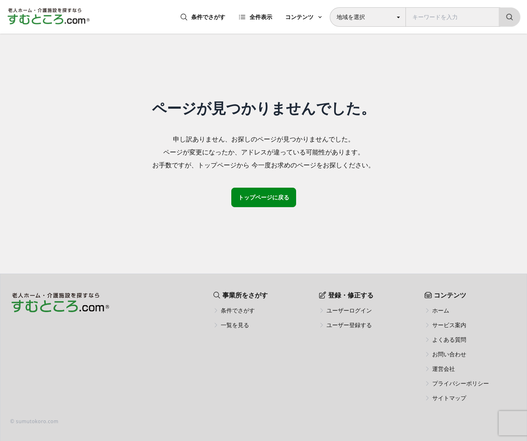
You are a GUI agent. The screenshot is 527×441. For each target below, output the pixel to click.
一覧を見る (235, 325)
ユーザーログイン (349, 310)
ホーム (440, 310)
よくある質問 (449, 339)
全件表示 (255, 17)
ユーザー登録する (349, 325)
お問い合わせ (449, 354)
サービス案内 (449, 325)
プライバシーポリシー (460, 383)
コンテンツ (299, 17)
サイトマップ (449, 398)
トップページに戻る (263, 197)
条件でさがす (202, 17)
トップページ (217, 165)
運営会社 (443, 368)
